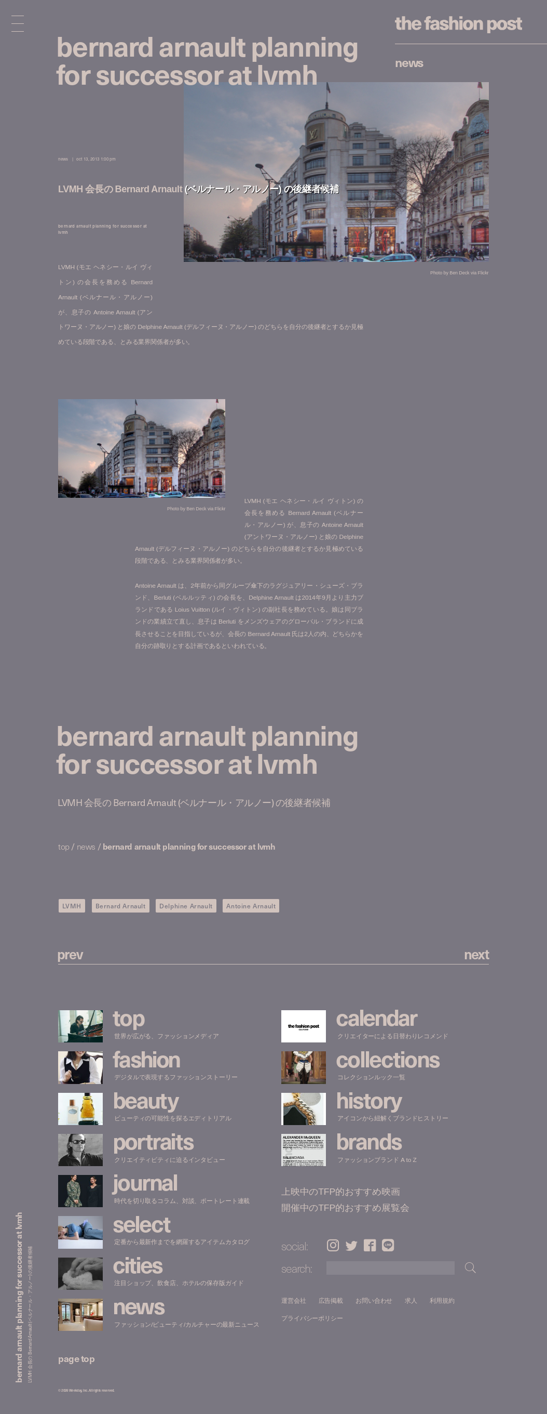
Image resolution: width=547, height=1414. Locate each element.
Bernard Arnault (120, 905)
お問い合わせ (373, 1300)
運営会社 (293, 1300)
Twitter (352, 1245)
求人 (411, 1300)
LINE (388, 1245)
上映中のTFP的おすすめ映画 (340, 1192)
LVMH (71, 905)
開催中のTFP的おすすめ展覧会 (345, 1208)
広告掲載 (331, 1300)
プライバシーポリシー (312, 1318)
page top (76, 1358)
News (409, 61)
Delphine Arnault (186, 905)
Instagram (332, 1245)
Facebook (370, 1245)
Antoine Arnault (251, 905)
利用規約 (442, 1300)
